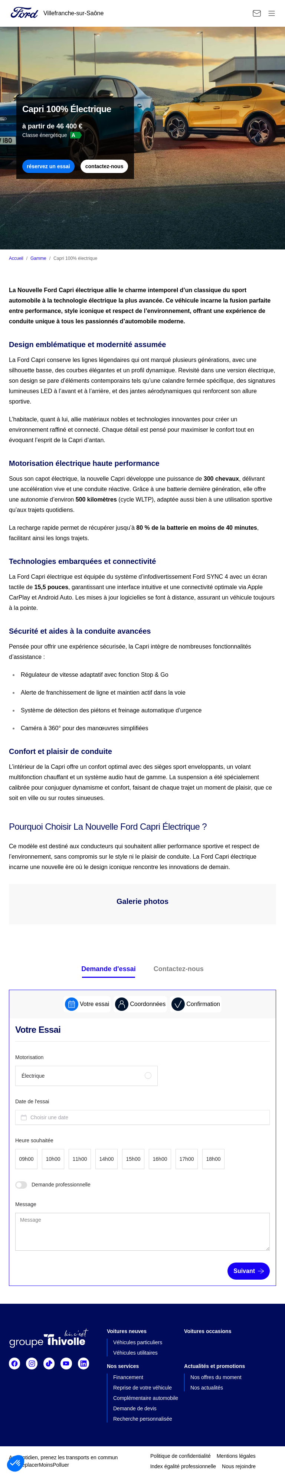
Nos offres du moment (215, 1377)
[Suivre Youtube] (66, 1363)
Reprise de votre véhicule (142, 1388)
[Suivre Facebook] (14, 1363)
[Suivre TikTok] (49, 1363)
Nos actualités (206, 1388)
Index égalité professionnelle (183, 1466)
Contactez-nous (179, 969)
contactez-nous (104, 166)
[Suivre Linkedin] (83, 1363)
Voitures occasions (207, 1331)
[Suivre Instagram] (31, 1363)
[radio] (86, 1076)
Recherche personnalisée (142, 1419)
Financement (128, 1377)
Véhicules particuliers (137, 1342)
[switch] (21, 1185)
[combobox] (142, 1117)
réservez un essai (48, 166)
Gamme (38, 258)
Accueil (16, 258)
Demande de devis (135, 1408)
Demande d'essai (108, 969)
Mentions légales (236, 1456)
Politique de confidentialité (180, 1456)
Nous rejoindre (239, 1466)
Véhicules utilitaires (135, 1353)
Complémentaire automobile (145, 1398)
